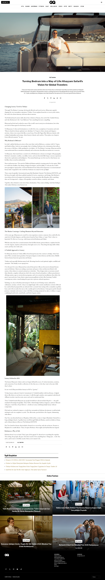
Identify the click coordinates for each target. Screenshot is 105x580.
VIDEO (60, 6)
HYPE (65, 6)
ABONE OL (5, 2)
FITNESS (41, 6)
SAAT (47, 6)
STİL (22, 6)
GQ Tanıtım (52, 77)
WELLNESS (53, 6)
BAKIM (27, 6)
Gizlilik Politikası (8, 576)
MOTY (70, 6)
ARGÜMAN (34, 6)
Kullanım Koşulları (16, 576)
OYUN (82, 6)
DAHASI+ (76, 6)
